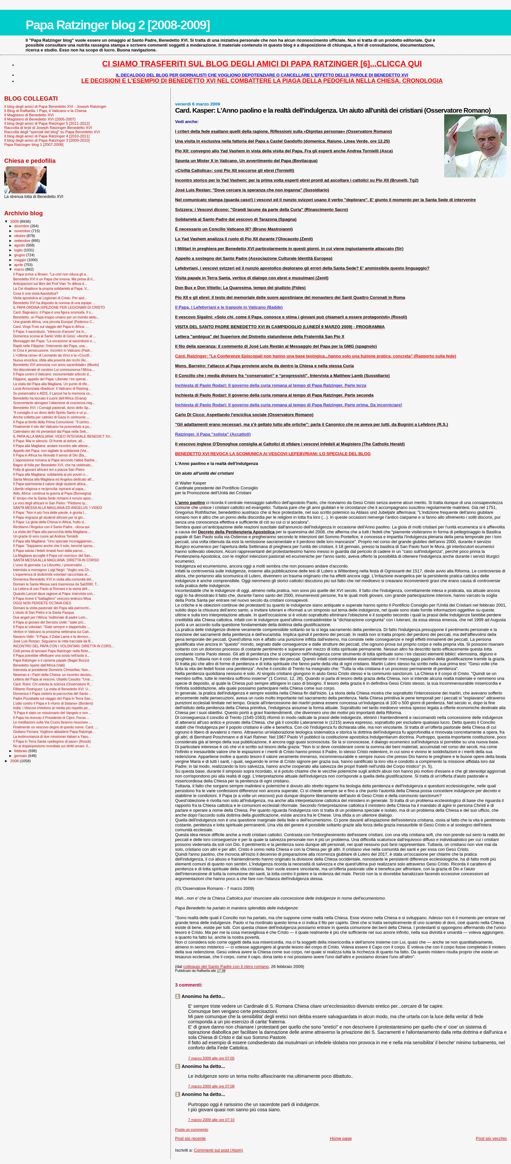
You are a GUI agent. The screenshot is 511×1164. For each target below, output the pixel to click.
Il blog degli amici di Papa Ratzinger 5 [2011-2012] (47, 123)
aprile (19, 265)
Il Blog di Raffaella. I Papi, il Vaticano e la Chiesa (45, 110)
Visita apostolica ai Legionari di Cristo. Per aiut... (50, 298)
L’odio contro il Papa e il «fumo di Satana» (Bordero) (53, 703)
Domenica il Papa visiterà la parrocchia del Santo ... (52, 693)
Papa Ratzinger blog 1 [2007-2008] (34, 144)
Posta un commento (191, 1129)
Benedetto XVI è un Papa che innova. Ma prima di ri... (54, 279)
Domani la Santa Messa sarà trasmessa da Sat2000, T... (56, 584)
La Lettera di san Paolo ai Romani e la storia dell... (51, 589)
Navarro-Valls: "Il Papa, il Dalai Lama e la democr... (52, 636)
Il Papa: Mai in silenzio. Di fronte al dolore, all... (49, 441)
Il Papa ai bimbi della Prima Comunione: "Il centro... (52, 422)
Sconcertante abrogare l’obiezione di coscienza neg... (54, 403)
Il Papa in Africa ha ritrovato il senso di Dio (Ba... (50, 455)
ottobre (20, 236)
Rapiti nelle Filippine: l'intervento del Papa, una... (50, 346)
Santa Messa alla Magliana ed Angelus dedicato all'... (54, 479)
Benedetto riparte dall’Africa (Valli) (39, 665)
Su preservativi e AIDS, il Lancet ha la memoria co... (53, 393)
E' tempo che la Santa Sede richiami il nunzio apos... (53, 498)
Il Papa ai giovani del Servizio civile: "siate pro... (49, 622)
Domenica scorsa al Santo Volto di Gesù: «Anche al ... (54, 336)
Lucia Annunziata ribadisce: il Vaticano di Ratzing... (52, 388)
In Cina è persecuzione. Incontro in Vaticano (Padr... (53, 350)
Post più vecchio (491, 1138)
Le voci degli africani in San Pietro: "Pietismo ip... (50, 503)
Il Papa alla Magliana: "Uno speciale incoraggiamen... (54, 541)
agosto (20, 245)
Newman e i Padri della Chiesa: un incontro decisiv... (53, 675)
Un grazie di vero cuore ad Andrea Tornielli (45, 536)
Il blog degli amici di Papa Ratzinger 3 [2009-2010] (47, 140)
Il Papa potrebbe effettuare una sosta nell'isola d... (51, 655)
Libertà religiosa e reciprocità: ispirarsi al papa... (49, 489)
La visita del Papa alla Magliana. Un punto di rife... (51, 384)
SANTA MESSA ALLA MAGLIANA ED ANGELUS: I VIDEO (57, 508)
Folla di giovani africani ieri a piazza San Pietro (48, 469)
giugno (20, 255)
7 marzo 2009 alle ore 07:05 (211, 1058)
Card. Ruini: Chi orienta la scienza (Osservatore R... (52, 684)
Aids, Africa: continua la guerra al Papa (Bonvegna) (52, 493)
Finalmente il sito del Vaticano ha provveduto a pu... (52, 426)
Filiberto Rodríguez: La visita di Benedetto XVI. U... (52, 689)
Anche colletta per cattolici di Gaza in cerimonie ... (51, 417)
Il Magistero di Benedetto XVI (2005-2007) (40, 119)
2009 (15, 221)
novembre (23, 231)
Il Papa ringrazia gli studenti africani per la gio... (49, 517)
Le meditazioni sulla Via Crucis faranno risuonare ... (52, 722)
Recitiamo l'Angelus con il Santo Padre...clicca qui (51, 527)
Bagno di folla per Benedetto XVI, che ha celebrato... (53, 465)
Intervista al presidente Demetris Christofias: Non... (52, 670)
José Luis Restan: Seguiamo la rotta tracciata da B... (53, 641)
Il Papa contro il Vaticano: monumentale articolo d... (52, 374)
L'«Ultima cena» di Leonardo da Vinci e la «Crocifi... (52, 355)
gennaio (21, 756)
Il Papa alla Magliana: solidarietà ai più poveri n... (50, 474)
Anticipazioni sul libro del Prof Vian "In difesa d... (50, 284)
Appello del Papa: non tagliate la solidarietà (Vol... (51, 451)
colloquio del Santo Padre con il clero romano (226, 966)
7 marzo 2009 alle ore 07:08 (211, 1086)
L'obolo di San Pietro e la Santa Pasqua (43, 612)
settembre (23, 241)
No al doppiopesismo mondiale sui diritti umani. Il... (52, 746)
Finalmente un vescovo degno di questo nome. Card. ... (55, 727)
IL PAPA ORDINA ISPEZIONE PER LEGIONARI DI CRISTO (59, 307)
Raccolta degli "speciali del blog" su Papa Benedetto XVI (52, 132)
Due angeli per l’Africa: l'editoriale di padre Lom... (50, 617)
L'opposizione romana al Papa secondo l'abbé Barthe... (55, 460)
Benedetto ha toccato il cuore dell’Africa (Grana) (49, 398)
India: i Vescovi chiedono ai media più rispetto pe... (52, 708)
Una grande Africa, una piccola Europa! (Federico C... (54, 322)
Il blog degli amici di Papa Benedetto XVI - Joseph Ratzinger (55, 106)
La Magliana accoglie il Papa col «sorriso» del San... (53, 555)
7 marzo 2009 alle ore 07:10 (211, 1120)
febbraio (21, 751)
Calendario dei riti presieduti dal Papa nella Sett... (51, 431)
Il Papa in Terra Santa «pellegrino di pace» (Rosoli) (52, 741)
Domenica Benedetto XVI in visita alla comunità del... (53, 579)
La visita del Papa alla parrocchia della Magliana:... (52, 532)
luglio (19, 250)
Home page (341, 1138)
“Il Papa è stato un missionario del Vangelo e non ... (52, 713)
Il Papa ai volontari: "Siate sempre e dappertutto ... (51, 627)
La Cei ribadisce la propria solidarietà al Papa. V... (51, 288)
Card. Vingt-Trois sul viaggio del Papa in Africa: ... (51, 327)
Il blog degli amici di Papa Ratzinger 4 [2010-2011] (47, 136)
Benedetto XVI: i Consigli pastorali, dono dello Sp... (52, 408)
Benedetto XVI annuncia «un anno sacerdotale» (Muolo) (56, 365)
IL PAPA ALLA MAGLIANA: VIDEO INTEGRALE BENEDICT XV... (63, 436)
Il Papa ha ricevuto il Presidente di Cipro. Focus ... (51, 718)
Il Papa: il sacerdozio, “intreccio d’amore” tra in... (50, 331)
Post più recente (190, 1138)
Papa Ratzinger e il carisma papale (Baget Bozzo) (51, 660)
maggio (20, 260)
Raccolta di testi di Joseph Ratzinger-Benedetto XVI (48, 127)
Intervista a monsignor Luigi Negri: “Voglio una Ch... (52, 570)
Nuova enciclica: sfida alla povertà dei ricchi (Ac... (51, 360)
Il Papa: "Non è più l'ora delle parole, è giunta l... (50, 512)
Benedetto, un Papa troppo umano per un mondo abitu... (56, 317)
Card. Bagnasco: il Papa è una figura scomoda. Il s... (53, 312)
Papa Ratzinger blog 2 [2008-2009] (117, 25)
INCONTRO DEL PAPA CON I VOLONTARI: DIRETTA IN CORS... (63, 646)
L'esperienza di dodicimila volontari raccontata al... (51, 574)
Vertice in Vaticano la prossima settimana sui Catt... (52, 632)
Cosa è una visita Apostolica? (35, 293)
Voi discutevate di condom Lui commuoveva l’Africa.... (54, 370)
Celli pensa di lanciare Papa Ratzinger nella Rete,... (52, 651)
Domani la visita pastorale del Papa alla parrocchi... (52, 608)
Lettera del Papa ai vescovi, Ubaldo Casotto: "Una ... (53, 679)
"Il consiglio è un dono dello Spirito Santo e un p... (51, 412)
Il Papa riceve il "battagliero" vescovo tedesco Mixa (52, 598)
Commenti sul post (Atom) (218, 1150)
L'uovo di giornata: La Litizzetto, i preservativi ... (49, 565)
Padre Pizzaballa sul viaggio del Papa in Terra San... (53, 698)
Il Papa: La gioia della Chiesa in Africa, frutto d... (49, 522)
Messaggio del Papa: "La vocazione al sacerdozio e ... (54, 341)
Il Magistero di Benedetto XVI (29, 115)
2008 (15, 761)
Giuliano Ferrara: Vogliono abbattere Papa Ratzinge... (54, 732)
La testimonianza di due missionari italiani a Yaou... (52, 736)
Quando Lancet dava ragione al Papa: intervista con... (54, 594)
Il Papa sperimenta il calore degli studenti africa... (50, 484)
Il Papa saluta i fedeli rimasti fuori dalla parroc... (49, 551)
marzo (19, 269)
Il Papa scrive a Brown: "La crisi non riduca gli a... (51, 274)
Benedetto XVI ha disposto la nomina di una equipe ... (54, 303)
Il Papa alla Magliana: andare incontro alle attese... (52, 446)
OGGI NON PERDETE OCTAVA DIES (42, 603)
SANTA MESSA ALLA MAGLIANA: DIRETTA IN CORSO (56, 560)
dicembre (22, 226)
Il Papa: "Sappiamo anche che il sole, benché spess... (54, 546)
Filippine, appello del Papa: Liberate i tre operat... (50, 379)
